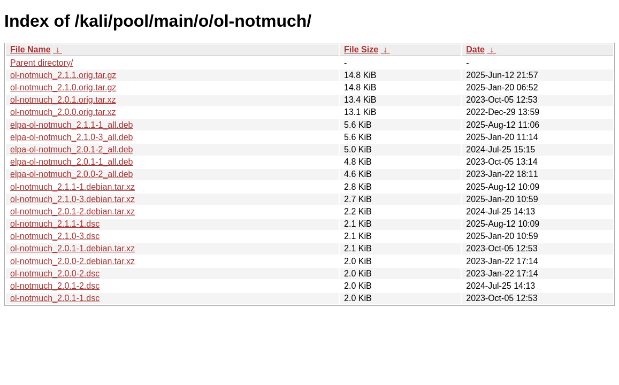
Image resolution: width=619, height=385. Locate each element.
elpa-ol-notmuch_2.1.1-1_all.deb (71, 124)
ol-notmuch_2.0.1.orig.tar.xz (63, 99)
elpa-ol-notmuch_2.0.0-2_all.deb (71, 174)
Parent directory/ (41, 62)
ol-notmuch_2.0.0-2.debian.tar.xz (72, 261)
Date (475, 49)
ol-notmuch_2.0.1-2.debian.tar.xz (72, 211)
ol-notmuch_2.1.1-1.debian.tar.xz (72, 186)
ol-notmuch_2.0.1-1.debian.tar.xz (72, 248)
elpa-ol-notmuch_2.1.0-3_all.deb (71, 137)
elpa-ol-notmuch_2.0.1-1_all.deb (71, 161)
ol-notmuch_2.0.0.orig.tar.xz (63, 112)
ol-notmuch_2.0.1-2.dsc (55, 285)
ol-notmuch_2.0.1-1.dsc (55, 298)
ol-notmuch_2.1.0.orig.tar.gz (63, 87)
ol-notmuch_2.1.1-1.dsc (55, 223)
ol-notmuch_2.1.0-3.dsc (55, 236)
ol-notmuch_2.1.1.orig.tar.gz (63, 75)
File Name (30, 49)
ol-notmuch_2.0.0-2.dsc (55, 273)
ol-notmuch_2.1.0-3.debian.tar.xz (72, 199)
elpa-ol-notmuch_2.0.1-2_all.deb (71, 149)
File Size (361, 49)
